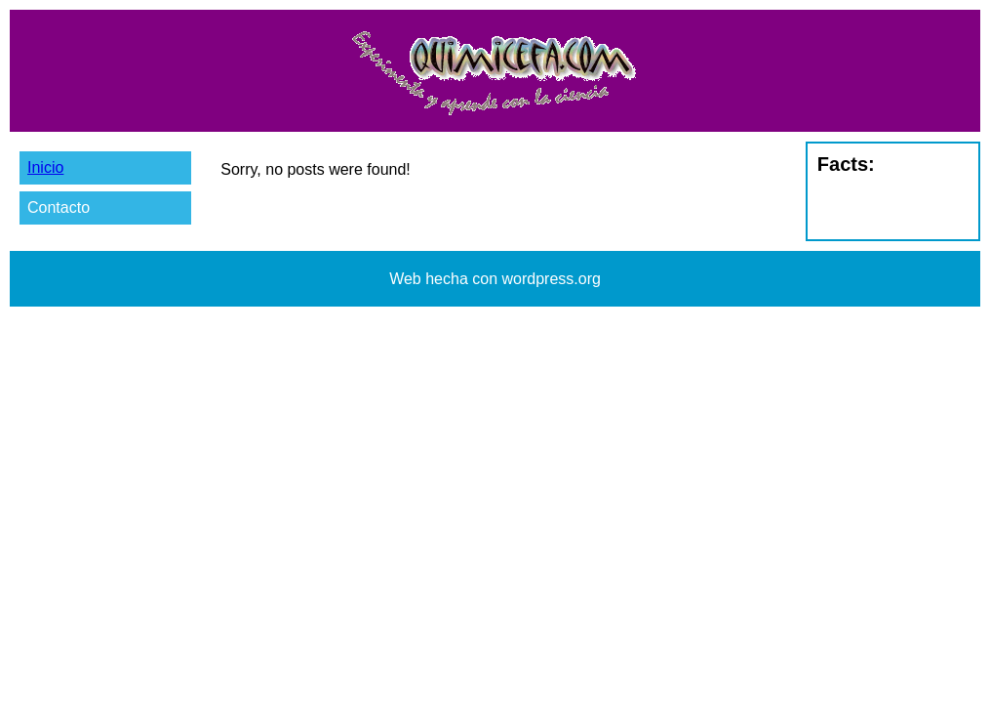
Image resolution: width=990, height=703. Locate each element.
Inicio (45, 167)
